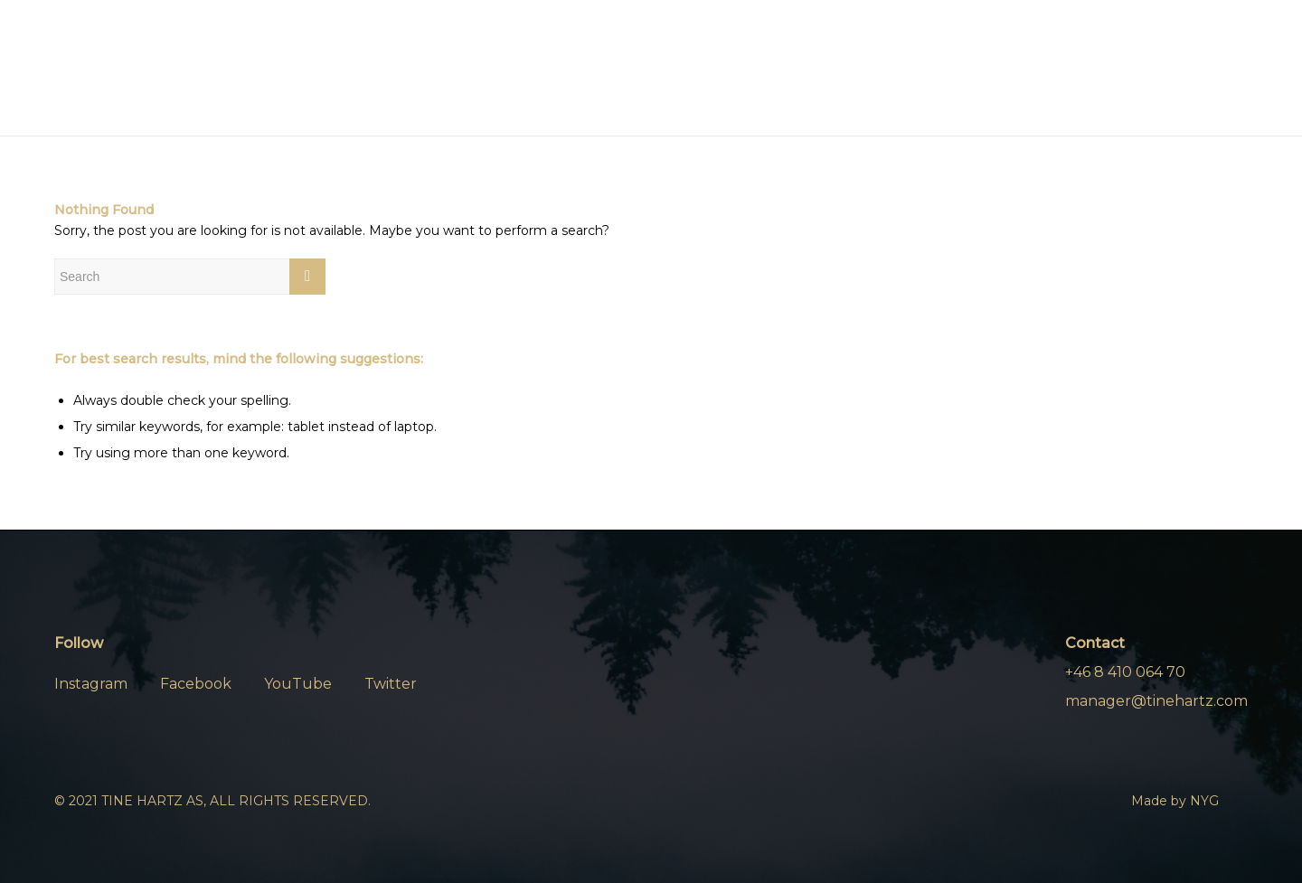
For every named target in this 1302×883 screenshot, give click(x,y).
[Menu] (1226, 68)
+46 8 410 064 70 (1125, 672)
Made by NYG (1175, 801)
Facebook (195, 683)
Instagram (90, 683)
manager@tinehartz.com (1156, 700)
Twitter (390, 683)
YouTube (298, 683)
